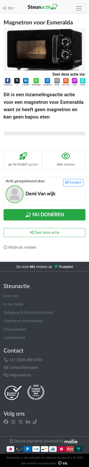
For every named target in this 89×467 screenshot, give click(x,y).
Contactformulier (21, 367)
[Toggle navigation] (78, 8)
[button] (8, 82)
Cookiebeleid (14, 337)
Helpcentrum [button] (17, 375)
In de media (13, 304)
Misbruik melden (20, 247)
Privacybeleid (15, 329)
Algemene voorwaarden (23, 321)
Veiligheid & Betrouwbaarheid (28, 312)
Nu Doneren (44, 215)
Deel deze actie (44, 232)
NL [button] (10, 8)
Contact (73, 182)
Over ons (11, 296)
